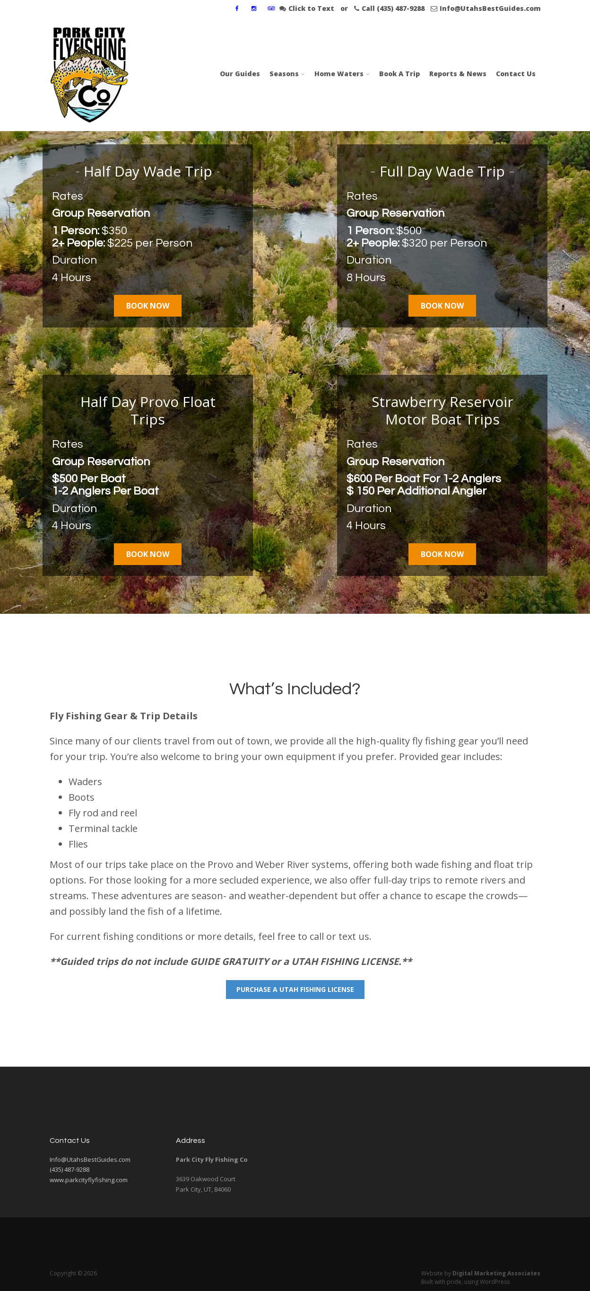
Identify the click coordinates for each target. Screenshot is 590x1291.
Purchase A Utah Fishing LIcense (295, 989)
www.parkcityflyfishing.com (89, 1180)
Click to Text (306, 8)
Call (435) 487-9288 (389, 8)
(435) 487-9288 (69, 1169)
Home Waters (339, 73)
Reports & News (457, 73)
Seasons (284, 73)
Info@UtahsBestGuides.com (486, 8)
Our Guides (240, 73)
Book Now (147, 306)
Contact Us (516, 73)
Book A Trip (399, 73)
